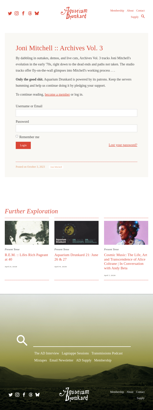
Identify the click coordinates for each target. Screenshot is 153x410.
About (129, 11)
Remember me (30, 137)
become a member (58, 94)
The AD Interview (46, 353)
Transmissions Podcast (107, 353)
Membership (116, 11)
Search (142, 17)
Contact (139, 11)
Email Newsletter (61, 361)
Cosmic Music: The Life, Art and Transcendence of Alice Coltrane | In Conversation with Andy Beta (125, 261)
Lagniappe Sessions (75, 353)
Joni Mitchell (57, 167)
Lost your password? (122, 145)
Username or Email (29, 106)
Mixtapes (40, 361)
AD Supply (84, 361)
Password (23, 121)
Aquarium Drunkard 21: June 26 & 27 (73, 257)
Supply (134, 18)
